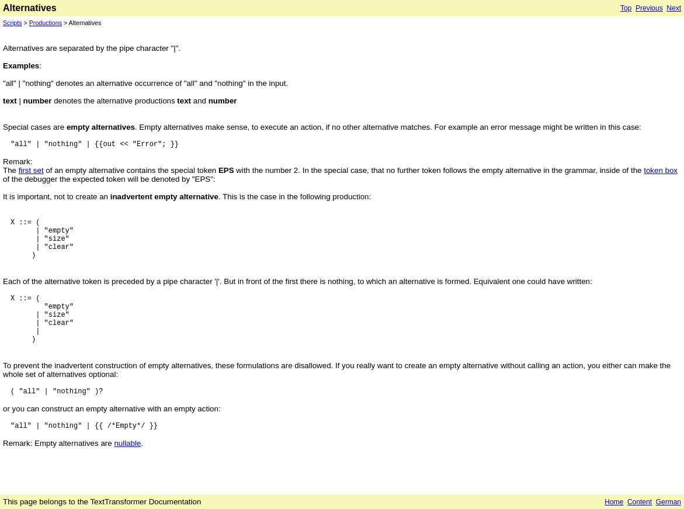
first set (31, 170)
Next (673, 8)
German (668, 502)
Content (639, 502)
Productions (45, 22)
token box (661, 170)
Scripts (12, 22)
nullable (127, 443)
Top (625, 8)
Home (614, 502)
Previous (649, 8)
